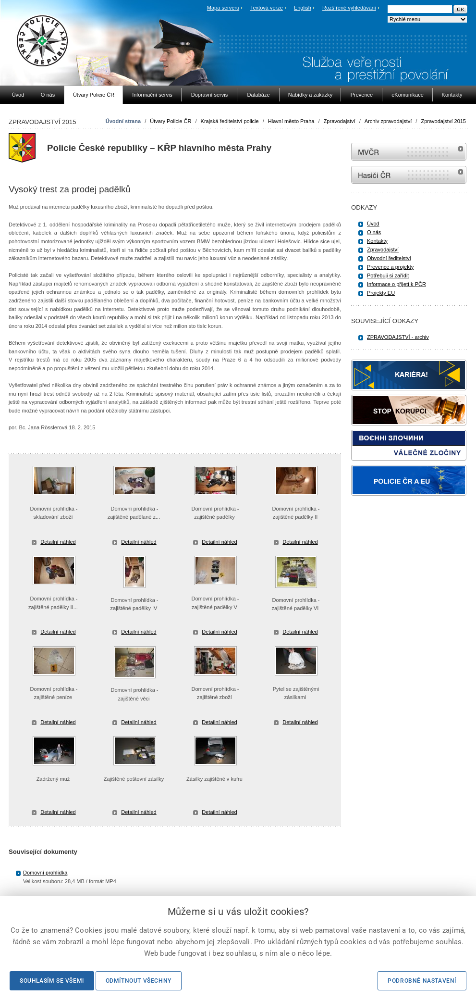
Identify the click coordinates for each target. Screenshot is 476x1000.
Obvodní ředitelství (389, 258)
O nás (374, 232)
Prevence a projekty (390, 267)
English (302, 8)
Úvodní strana (123, 121)
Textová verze (266, 8)
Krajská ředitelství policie (230, 121)
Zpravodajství (339, 121)
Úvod (373, 223)
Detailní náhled (57, 542)
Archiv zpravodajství (388, 121)
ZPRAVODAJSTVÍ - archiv (398, 337)
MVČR (408, 152)
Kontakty (377, 241)
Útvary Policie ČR (170, 121)
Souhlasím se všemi (52, 980)
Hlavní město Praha (291, 121)
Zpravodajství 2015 (443, 121)
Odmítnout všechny (138, 980)
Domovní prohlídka (45, 872)
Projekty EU (381, 293)
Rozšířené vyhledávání (349, 8)
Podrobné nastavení (422, 980)
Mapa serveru (223, 8)
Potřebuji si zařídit (388, 275)
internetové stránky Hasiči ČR (408, 175)
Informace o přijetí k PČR (396, 284)
